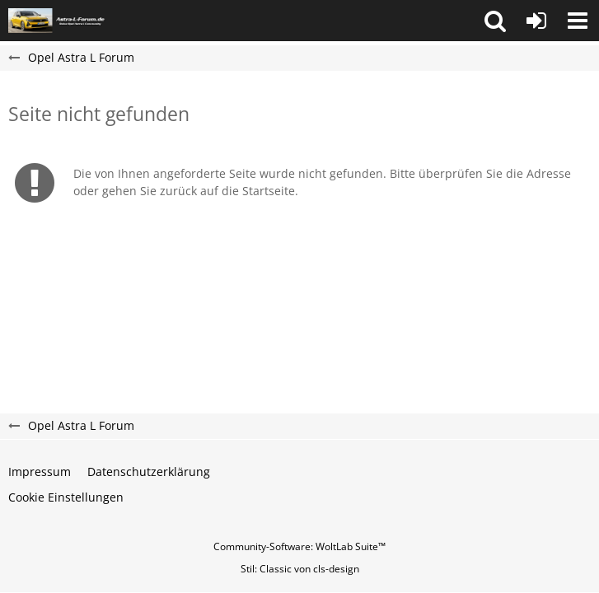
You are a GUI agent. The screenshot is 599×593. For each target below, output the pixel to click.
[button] (495, 20)
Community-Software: (299, 546)
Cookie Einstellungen (66, 497)
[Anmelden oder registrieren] (536, 20)
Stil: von (300, 569)
